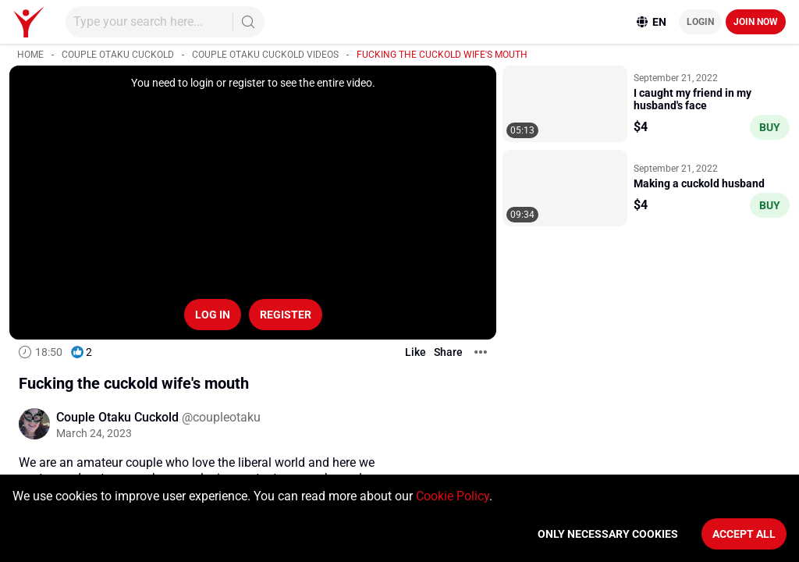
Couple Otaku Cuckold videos (265, 54)
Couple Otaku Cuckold (118, 54)
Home (30, 54)
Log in (212, 314)
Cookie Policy (452, 496)
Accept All (744, 534)
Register (285, 314)
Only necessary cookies (608, 534)
